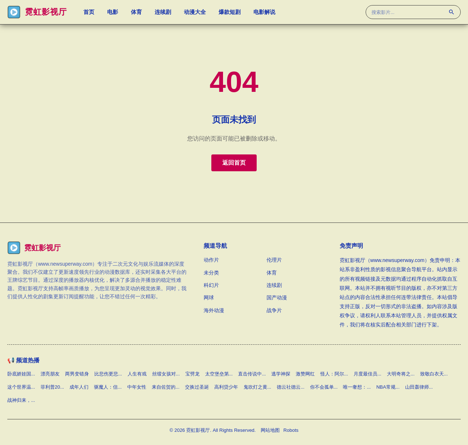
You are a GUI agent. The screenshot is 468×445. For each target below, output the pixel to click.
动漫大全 (195, 13)
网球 (209, 297)
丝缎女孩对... (166, 374)
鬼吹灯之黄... (257, 387)
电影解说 (264, 13)
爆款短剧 (230, 13)
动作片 (211, 260)
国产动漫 (277, 297)
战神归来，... (21, 400)
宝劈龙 (192, 374)
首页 (88, 13)
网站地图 (270, 430)
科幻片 (211, 285)
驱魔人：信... (108, 387)
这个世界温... (21, 387)
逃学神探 (280, 374)
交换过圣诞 (197, 387)
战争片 (274, 310)
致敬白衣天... (434, 374)
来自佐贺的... (166, 387)
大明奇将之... (401, 374)
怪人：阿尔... (334, 374)
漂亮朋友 (50, 374)
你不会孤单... (324, 387)
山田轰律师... (419, 387)
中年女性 (136, 387)
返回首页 (234, 163)
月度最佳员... (367, 374)
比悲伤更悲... (108, 374)
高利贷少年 (226, 387)
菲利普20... (52, 387)
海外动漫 (214, 310)
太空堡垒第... (219, 374)
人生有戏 (137, 374)
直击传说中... (252, 374)
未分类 (211, 273)
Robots (290, 430)
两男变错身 (77, 374)
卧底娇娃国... (21, 374)
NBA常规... (388, 387)
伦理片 (274, 260)
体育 (136, 13)
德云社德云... (291, 387)
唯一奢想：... (357, 387)
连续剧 (163, 13)
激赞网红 (305, 374)
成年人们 (78, 387)
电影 (112, 13)
